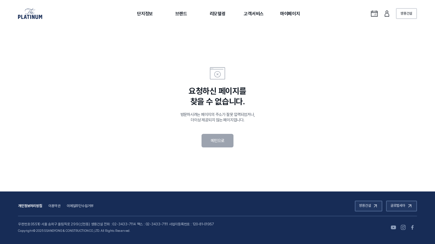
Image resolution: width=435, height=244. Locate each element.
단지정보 (145, 13)
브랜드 (181, 13)
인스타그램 (403, 227)
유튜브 (393, 227)
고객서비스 (254, 13)
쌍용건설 (406, 13)
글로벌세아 (402, 205)
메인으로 (217, 140)
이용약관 (54, 206)
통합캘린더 (374, 13)
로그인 (386, 13)
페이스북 (413, 227)
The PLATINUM (30, 13)
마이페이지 (290, 13)
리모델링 (218, 13)
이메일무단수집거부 (80, 206)
